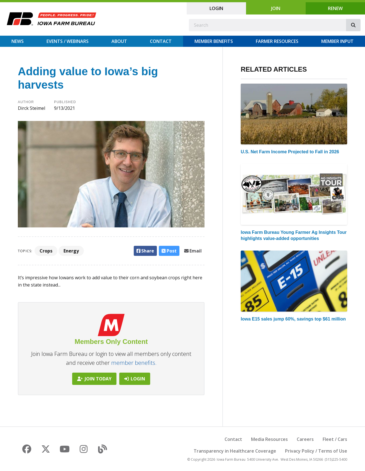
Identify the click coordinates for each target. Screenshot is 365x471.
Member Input (337, 41)
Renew (335, 8)
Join (275, 8)
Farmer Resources (277, 41)
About (119, 41)
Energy (71, 251)
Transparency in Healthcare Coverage (235, 451)
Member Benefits (213, 41)
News (17, 41)
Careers (305, 439)
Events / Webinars (68, 41)
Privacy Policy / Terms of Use (316, 451)
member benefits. (134, 362)
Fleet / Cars (335, 439)
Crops (46, 251)
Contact (161, 41)
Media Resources (269, 439)
